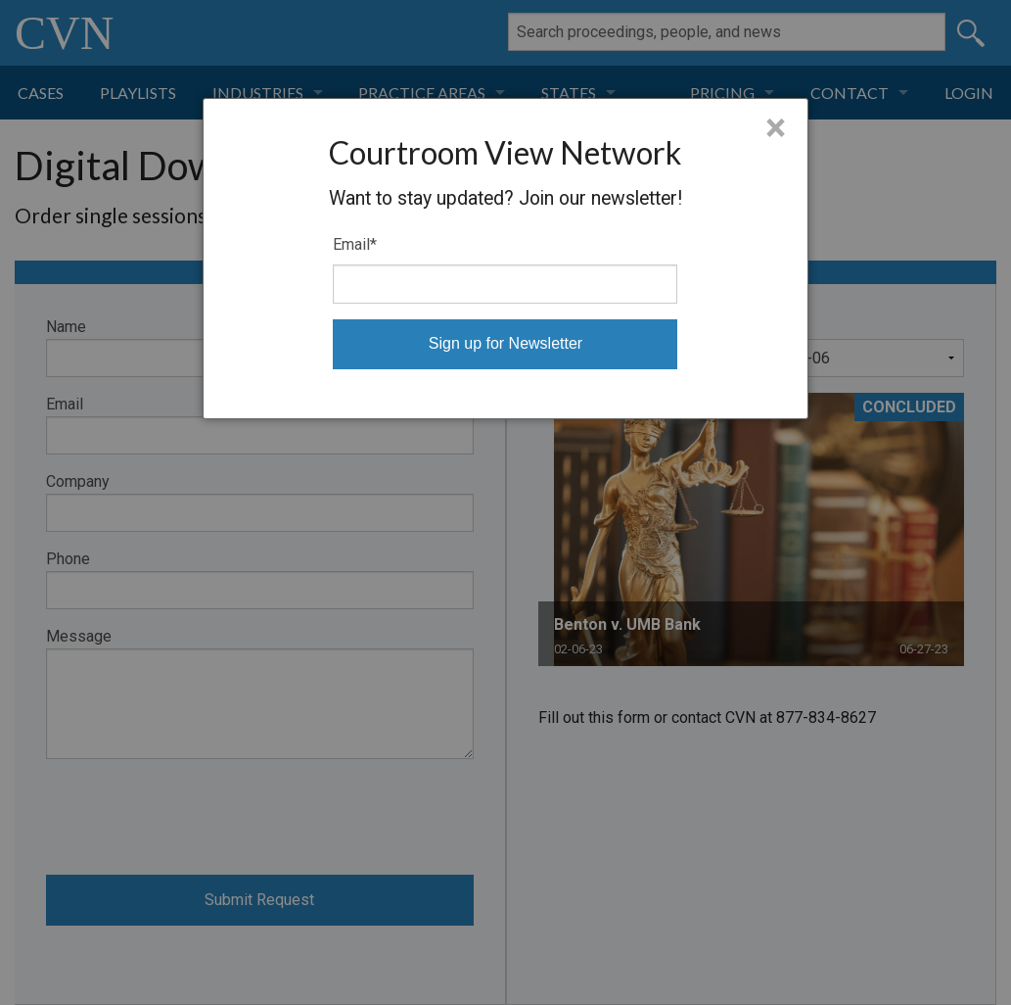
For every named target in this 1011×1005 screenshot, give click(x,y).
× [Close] (775, 128)
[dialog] (506, 258)
